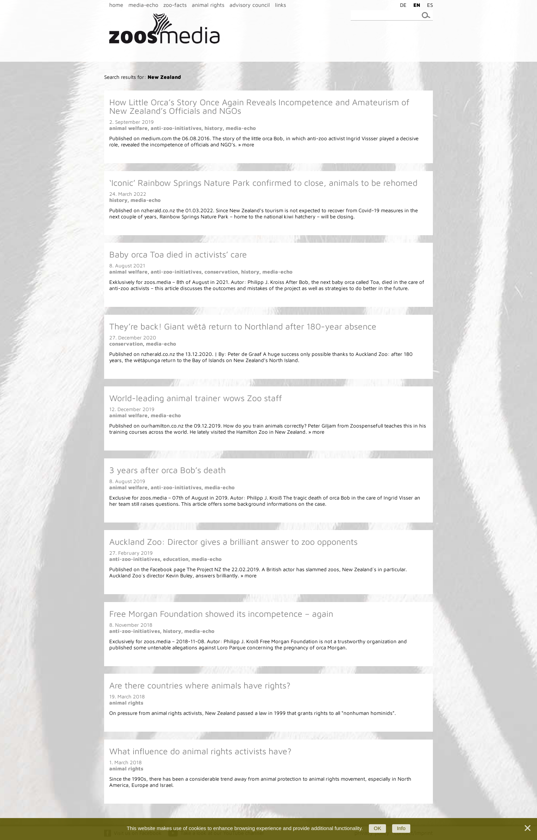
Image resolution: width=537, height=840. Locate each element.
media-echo (143, 5)
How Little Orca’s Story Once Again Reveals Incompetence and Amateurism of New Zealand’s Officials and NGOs (259, 106)
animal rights (208, 5)
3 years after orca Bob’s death (167, 470)
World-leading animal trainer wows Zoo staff (195, 398)
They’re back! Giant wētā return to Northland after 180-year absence (242, 326)
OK (377, 828)
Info (401, 828)
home (116, 5)
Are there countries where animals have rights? (199, 685)
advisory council (249, 5)
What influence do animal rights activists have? (200, 751)
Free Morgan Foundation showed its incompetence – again (221, 614)
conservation (221, 272)
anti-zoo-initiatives (176, 128)
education (175, 559)
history (213, 128)
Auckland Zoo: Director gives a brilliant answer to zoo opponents (233, 542)
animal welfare (128, 128)
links (280, 5)
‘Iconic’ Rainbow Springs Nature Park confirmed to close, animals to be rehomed (263, 183)
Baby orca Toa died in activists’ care (178, 254)
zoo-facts (175, 5)
